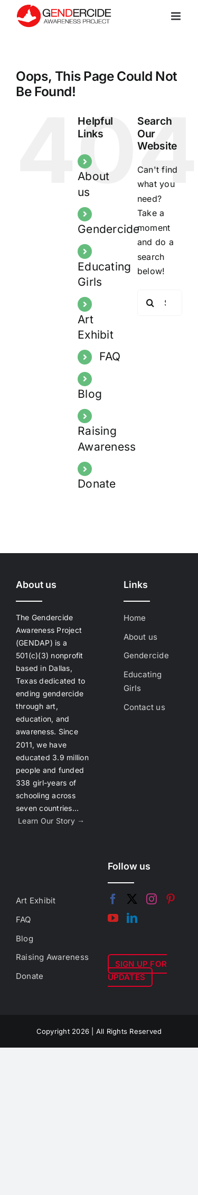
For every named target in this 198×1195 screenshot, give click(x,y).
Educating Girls (143, 681)
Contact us (144, 707)
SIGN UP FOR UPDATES (137, 971)
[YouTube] (113, 918)
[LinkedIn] (132, 918)
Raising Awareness (52, 957)
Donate (97, 483)
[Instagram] (151, 899)
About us (141, 637)
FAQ (109, 356)
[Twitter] (132, 899)
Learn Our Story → (51, 820)
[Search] (150, 303)
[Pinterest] (170, 899)
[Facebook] (113, 899)
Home (135, 618)
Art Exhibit (36, 900)
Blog (90, 393)
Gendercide (108, 229)
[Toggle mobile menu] (176, 16)
